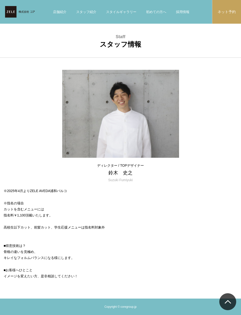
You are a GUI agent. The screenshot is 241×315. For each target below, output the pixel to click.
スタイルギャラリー (121, 12)
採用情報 (182, 12)
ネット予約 (227, 12)
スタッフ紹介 (86, 12)
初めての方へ (156, 12)
